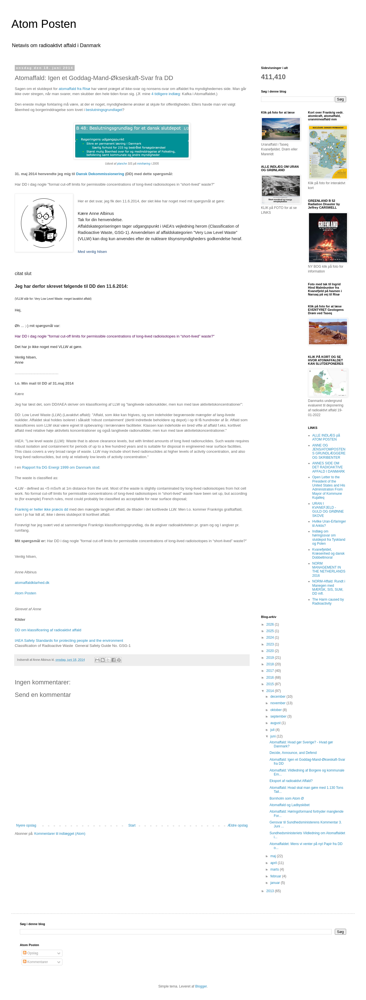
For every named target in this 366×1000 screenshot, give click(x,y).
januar (275, 883)
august (275, 723)
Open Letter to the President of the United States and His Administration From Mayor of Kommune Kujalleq (328, 487)
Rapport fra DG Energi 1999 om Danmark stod (60, 467)
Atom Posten (43, 24)
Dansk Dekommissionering (100, 174)
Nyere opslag (26, 825)
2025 (270, 631)
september (278, 716)
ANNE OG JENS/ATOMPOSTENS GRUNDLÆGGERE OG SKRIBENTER (329, 451)
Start (131, 825)
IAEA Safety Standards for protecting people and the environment (69, 640)
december (278, 697)
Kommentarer (35, 962)
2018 (270, 664)
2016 (270, 678)
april (274, 863)
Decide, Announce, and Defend (293, 753)
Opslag (30, 953)
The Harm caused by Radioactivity (328, 601)
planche (122, 163)
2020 (270, 651)
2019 (270, 658)
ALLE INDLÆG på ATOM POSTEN (326, 437)
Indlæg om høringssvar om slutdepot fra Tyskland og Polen (329, 537)
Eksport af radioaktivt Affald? (291, 781)
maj (273, 856)
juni (273, 736)
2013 (270, 891)
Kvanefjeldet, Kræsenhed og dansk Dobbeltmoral (328, 554)
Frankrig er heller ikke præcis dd (41, 509)
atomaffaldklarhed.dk (32, 582)
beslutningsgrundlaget (104, 110)
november (278, 703)
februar (276, 876)
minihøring (143, 163)
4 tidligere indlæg (165, 94)
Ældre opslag (238, 825)
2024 (270, 638)
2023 (270, 644)
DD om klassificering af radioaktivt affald (48, 630)
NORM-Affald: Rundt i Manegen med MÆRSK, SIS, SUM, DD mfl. (328, 587)
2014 (270, 691)
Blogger (201, 986)
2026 (270, 624)
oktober (276, 710)
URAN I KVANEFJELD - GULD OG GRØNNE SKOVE (328, 510)
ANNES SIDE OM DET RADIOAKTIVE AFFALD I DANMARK (328, 467)
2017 (270, 671)
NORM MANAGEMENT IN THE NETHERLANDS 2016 (329, 569)
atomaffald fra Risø (74, 89)
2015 (270, 684)
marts (275, 869)
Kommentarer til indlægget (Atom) (59, 834)
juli (272, 730)
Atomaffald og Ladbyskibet (290, 805)
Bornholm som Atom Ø (287, 798)
